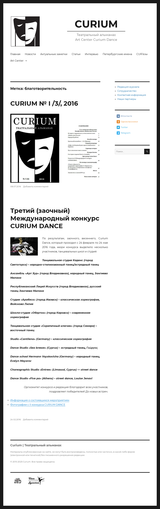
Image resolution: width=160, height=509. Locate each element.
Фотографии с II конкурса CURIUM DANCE (37, 404)
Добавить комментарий (35, 186)
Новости (30, 54)
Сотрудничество (126, 91)
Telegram (123, 133)
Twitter (122, 127)
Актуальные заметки (53, 54)
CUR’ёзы (142, 54)
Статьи (76, 54)
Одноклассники (127, 121)
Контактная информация (131, 95)
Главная (15, 54)
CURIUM (96, 24)
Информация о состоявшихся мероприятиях (39, 400)
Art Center (16, 60)
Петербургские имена (117, 54)
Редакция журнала (128, 87)
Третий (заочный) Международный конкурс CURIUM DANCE (54, 218)
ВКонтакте (124, 116)
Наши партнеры (126, 99)
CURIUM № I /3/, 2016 (44, 103)
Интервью (91, 54)
